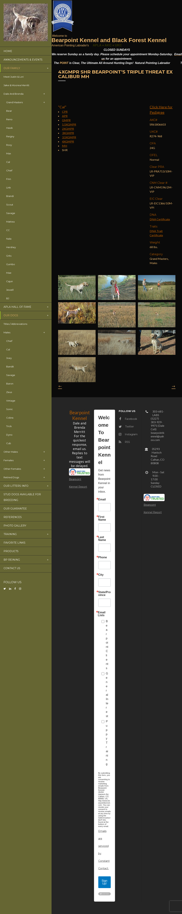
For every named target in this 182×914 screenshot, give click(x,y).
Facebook (128, 419)
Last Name (102, 538)
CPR (65, 111)
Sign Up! (104, 882)
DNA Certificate (160, 219)
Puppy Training (107, 743)
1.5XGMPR (69, 124)
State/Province (104, 593)
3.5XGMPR (69, 137)
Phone (102, 557)
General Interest (107, 695)
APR (65, 116)
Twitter (126, 426)
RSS (124, 442)
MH (64, 145)
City (101, 574)
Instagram (128, 434)
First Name (102, 518)
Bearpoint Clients (107, 645)
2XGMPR (68, 128)
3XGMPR (68, 133)
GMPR (66, 120)
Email (102, 499)
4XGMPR (68, 141)
